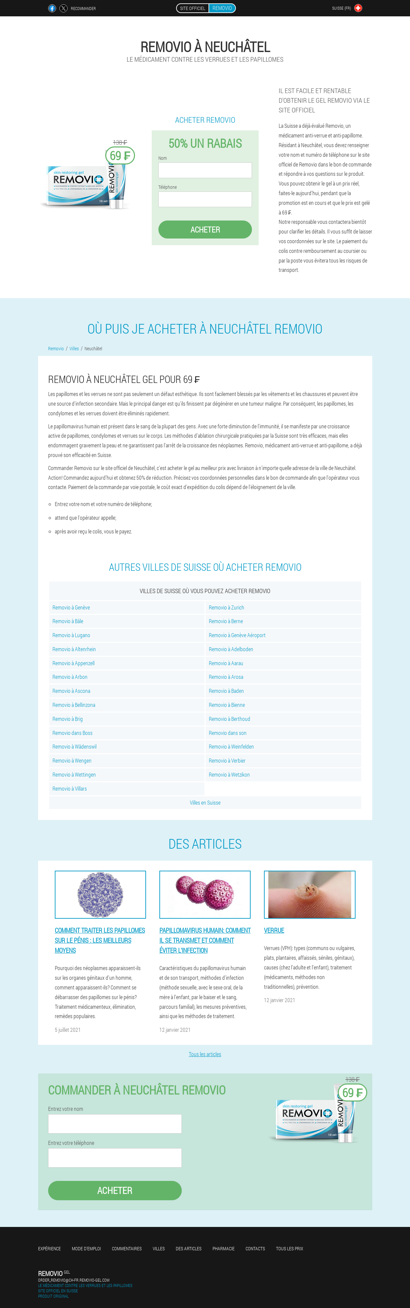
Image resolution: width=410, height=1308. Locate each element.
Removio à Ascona (71, 690)
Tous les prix (289, 1248)
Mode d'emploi (86, 1248)
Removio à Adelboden (231, 648)
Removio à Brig (67, 718)
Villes (159, 1248)
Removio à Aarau (226, 663)
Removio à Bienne (227, 704)
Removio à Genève (71, 607)
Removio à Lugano (71, 634)
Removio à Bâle (67, 620)
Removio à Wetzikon (229, 774)
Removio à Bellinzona (73, 704)
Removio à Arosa (226, 676)
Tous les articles (205, 1053)
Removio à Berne (226, 620)
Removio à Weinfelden (231, 746)
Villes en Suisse (205, 802)
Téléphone (167, 187)
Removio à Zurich (226, 607)
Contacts (255, 1248)
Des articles (188, 1248)
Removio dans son (228, 732)
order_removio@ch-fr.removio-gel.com (73, 1280)
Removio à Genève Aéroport (237, 634)
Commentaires (127, 1248)
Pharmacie (224, 1248)
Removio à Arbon (70, 676)
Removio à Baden (226, 690)
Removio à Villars (69, 788)
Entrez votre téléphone (71, 1143)
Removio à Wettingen (74, 774)
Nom (162, 158)
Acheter (205, 229)
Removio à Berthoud (229, 718)
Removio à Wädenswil (74, 746)
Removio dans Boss (72, 732)
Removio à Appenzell (73, 663)
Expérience (49, 1248)
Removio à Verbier (227, 760)
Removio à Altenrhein (74, 648)
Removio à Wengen (72, 760)
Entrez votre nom (65, 1109)
